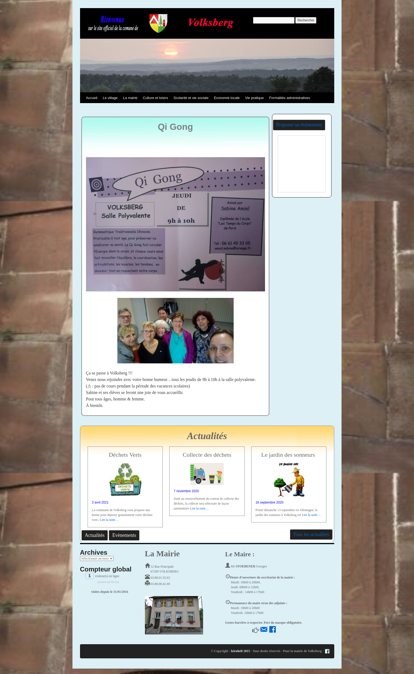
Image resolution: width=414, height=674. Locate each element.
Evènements (124, 535)
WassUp (115, 582)
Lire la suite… (109, 520)
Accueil (91, 98)
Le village (110, 98)
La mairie (130, 98)
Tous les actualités (311, 534)
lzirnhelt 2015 (240, 651)
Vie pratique (254, 98)
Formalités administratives (289, 98)
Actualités (95, 535)
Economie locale (227, 98)
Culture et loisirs (155, 98)
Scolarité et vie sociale (191, 98)
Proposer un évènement (299, 124)
